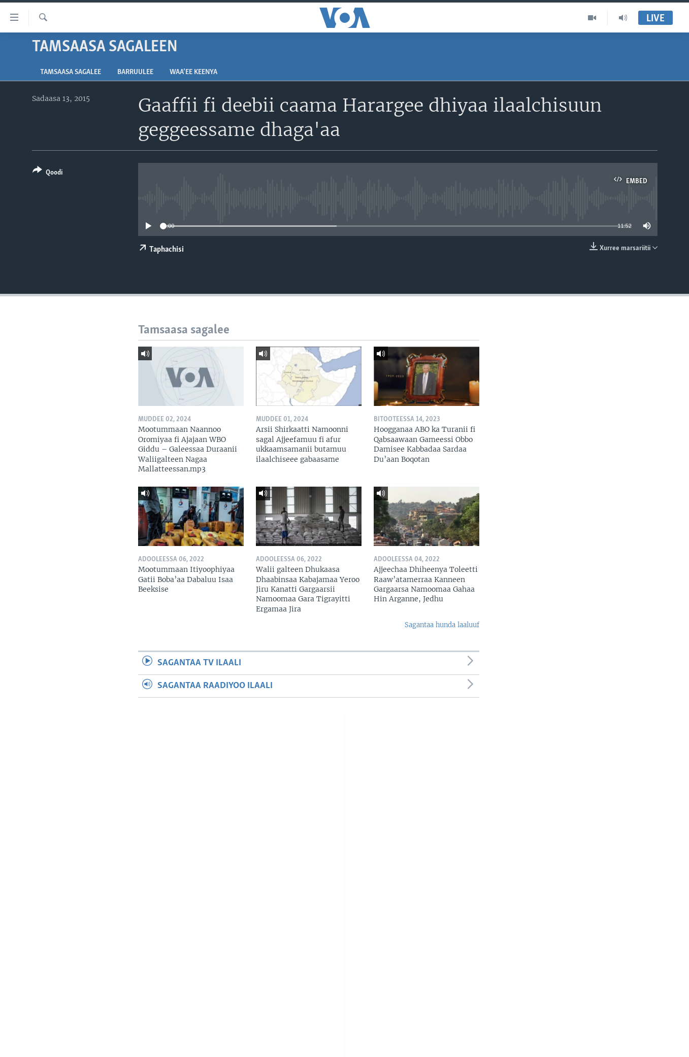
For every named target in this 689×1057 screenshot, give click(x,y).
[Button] (47, 173)
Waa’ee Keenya (193, 72)
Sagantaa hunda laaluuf (442, 625)
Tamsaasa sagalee (70, 72)
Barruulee (135, 72)
